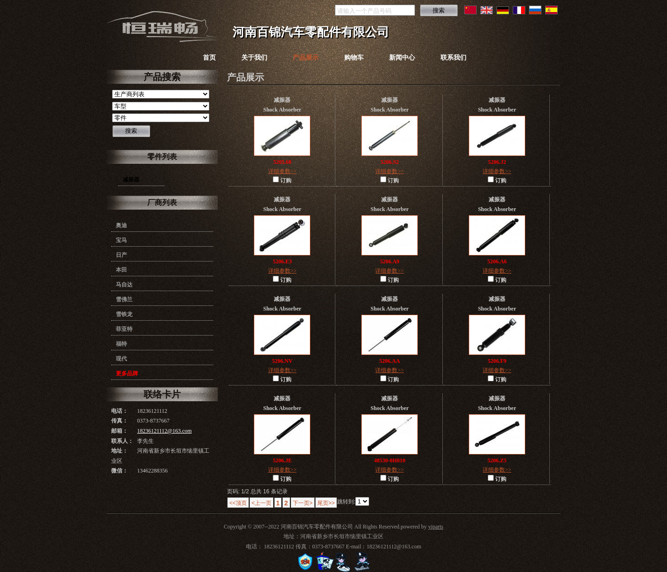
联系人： (122, 441)
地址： (119, 451)
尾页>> (326, 503)
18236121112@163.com (164, 431)
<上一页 (261, 503)
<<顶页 (238, 503)
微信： (119, 470)
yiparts (435, 526)
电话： (119, 411)
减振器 (131, 179)
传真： (119, 420)
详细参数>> (282, 171)
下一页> (303, 503)
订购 (282, 180)
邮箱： (119, 431)
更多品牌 (127, 373)
